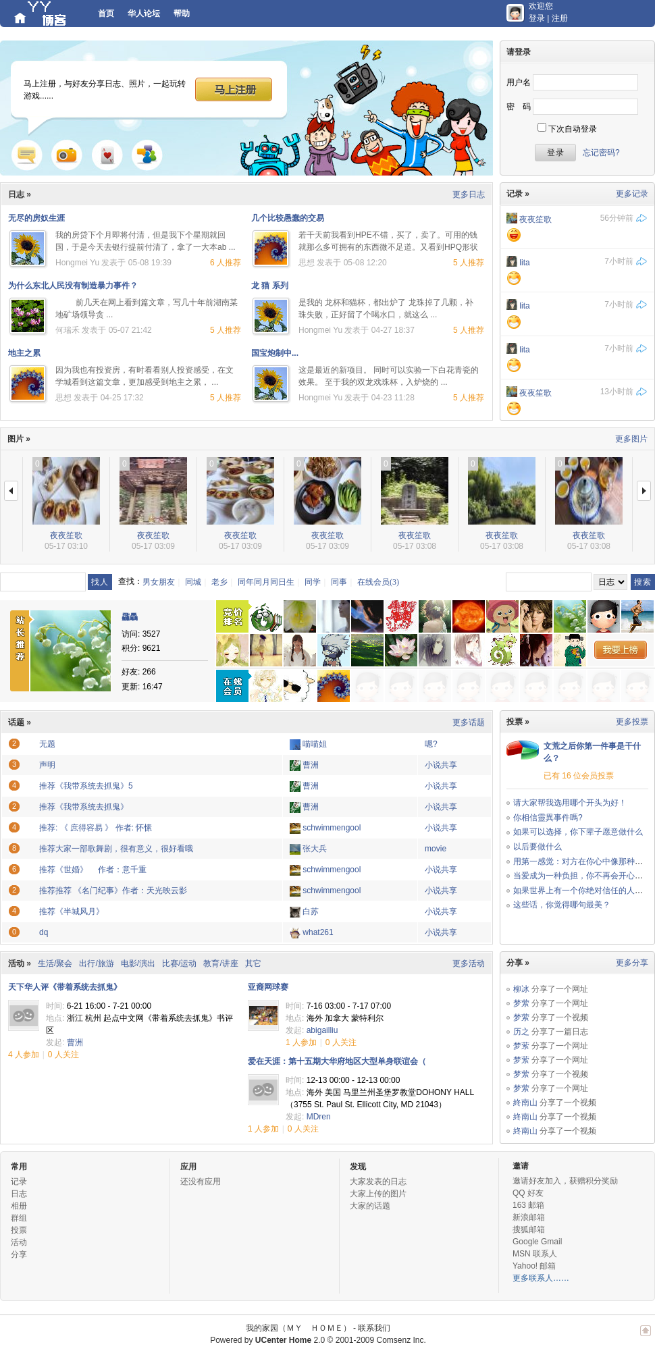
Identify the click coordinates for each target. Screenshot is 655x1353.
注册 (560, 18)
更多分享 (632, 962)
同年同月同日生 (266, 582)
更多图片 (631, 439)
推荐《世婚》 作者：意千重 (93, 869)
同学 (313, 582)
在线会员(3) (378, 582)
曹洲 (311, 765)
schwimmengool (332, 827)
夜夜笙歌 (535, 219)
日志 (19, 1193)
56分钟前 (616, 218)
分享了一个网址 (559, 989)
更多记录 (632, 193)
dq (43, 932)
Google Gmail (537, 1241)
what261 (318, 932)
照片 (66, 154)
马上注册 (233, 88)
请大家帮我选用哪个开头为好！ (570, 802)
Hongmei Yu (77, 262)
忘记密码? (601, 152)
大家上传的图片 (378, 1193)
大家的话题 (370, 1206)
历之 (521, 1031)
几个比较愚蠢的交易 (287, 218)
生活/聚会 (55, 963)
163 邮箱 (528, 1205)
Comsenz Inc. (400, 1340)
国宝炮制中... (274, 353)
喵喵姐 (315, 744)
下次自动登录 (572, 129)
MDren (319, 1116)
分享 (19, 1254)
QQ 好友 (528, 1193)
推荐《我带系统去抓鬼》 (83, 807)
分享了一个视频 (559, 1017)
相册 (19, 1206)
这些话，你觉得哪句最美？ (561, 904)
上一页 (11, 491)
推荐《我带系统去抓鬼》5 (86, 786)
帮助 (182, 13)
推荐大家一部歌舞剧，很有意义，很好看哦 (116, 848)
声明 (47, 765)
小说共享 (441, 765)
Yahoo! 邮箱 (534, 1266)
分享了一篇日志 (559, 1031)
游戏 (107, 154)
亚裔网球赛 (268, 987)
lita (524, 262)
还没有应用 (200, 1181)
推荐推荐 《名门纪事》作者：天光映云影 (113, 890)
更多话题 (468, 722)
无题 (47, 744)
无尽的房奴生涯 (36, 218)
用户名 (518, 82)
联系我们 (374, 1328)
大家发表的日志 (378, 1181)
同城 (193, 582)
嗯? (431, 744)
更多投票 (632, 721)
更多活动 (468, 963)
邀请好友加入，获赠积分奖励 (565, 1181)
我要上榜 (620, 649)
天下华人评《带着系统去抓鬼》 (65, 987)
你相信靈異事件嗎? (548, 817)
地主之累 (24, 353)
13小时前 (616, 391)
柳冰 (521, 989)
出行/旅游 (96, 963)
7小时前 (618, 261)
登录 (537, 18)
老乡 (219, 582)
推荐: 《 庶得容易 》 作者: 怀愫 (95, 827)
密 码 (518, 106)
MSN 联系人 (535, 1253)
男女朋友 (158, 582)
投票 (19, 1230)
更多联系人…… (541, 1278)
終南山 (525, 1102)
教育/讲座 (220, 963)
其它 (253, 963)
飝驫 (130, 617)
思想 (306, 262)
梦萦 (521, 1003)
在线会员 (232, 686)
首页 (106, 13)
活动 (19, 1242)
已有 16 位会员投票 (579, 775)
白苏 (311, 911)
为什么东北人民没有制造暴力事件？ (73, 285)
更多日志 (468, 194)
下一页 (644, 491)
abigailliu (322, 1030)
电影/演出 (138, 963)
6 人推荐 (225, 262)
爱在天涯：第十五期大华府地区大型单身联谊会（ (337, 1061)
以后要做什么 (537, 846)
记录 (27, 154)
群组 (147, 154)
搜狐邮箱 (529, 1229)
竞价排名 (232, 616)
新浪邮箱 (529, 1217)
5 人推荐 (468, 262)
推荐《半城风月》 (71, 911)
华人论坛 (144, 13)
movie (435, 848)
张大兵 (315, 848)
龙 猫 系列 (269, 285)
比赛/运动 (179, 963)
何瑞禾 (67, 330)
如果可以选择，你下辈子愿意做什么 (578, 832)
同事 (339, 582)
